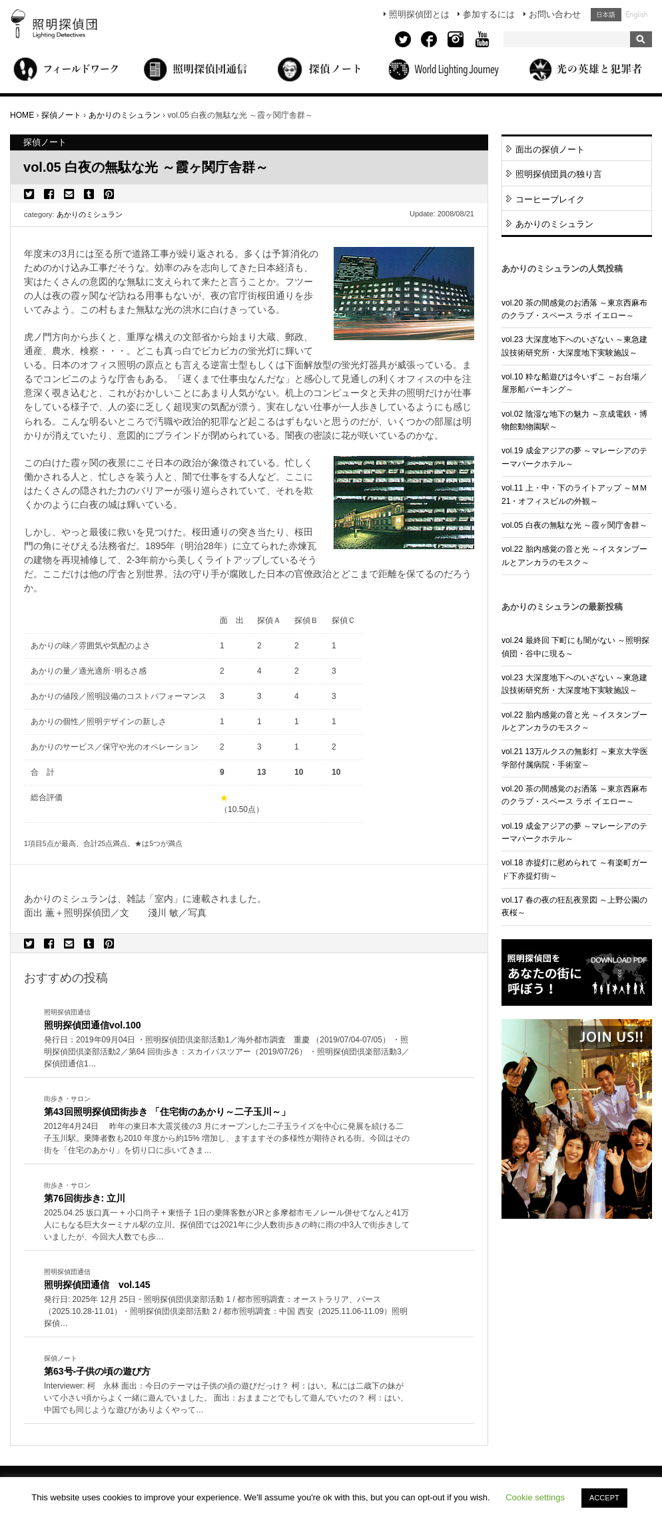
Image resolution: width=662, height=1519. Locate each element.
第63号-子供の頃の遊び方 (97, 1371)
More (227, 1052)
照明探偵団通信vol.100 (92, 1025)
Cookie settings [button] (535, 1497)
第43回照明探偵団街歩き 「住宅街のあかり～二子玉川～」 (167, 1111)
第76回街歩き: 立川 (84, 1198)
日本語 (606, 14)
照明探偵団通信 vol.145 (97, 1284)
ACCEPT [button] (604, 1498)
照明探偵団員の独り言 (558, 174)
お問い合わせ (555, 14)
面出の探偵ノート (550, 149)
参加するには (489, 14)
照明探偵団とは (419, 14)
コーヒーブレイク (550, 199)
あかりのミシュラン (90, 214)
